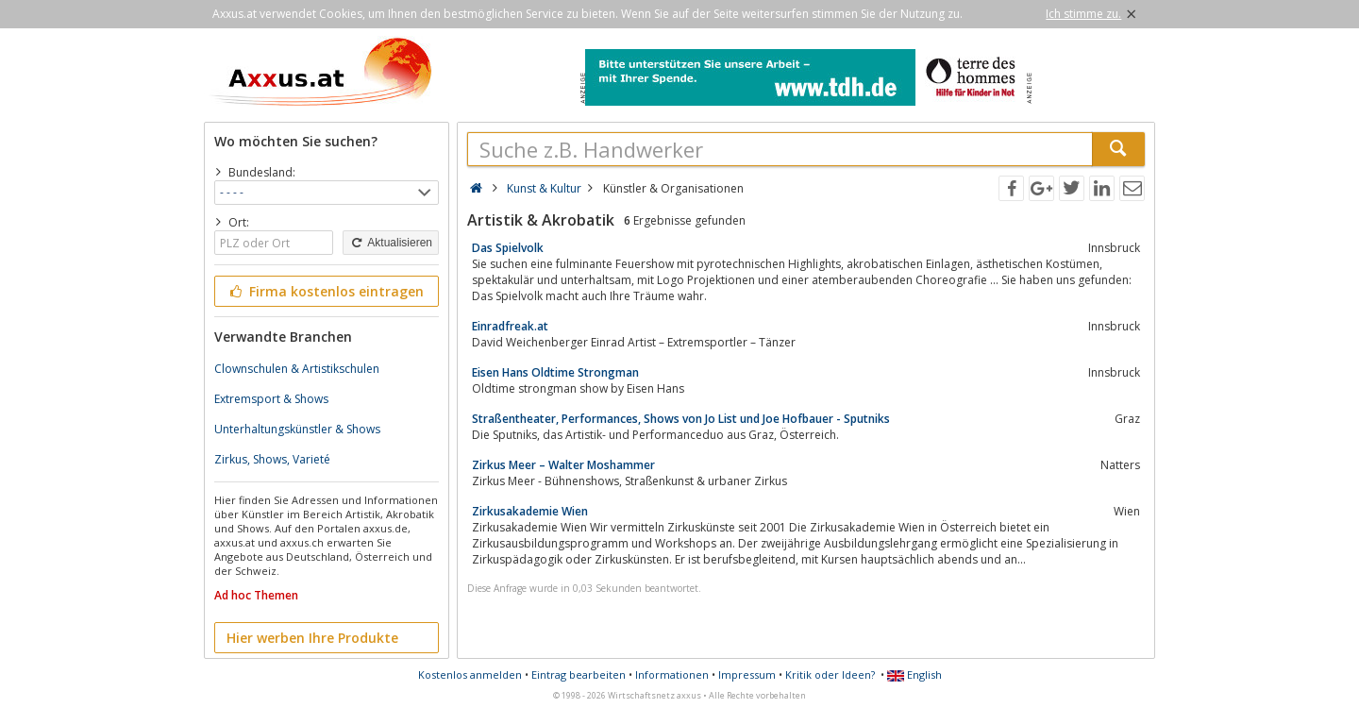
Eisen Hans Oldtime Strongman (555, 372)
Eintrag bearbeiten (578, 674)
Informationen (672, 674)
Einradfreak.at (510, 326)
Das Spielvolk (508, 248)
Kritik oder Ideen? (830, 674)
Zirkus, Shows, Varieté (272, 459)
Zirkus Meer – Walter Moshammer (563, 465)
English (914, 674)
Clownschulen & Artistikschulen (296, 369)
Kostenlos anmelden (470, 674)
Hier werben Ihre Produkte (312, 638)
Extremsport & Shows (271, 399)
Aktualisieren (390, 242)
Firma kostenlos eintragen (325, 291)
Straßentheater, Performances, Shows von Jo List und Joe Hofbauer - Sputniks (681, 419)
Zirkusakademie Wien (530, 511)
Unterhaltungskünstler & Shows (297, 429)
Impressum (747, 674)
